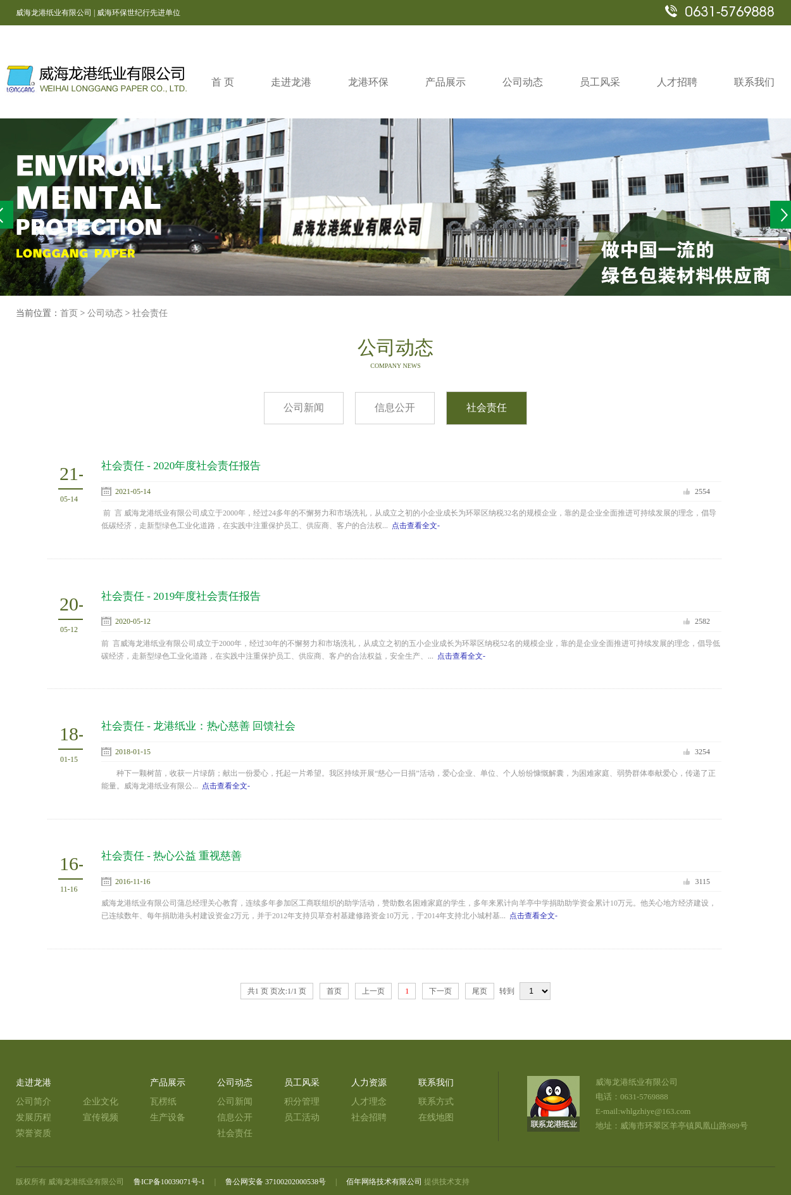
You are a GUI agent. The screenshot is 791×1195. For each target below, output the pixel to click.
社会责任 (150, 313)
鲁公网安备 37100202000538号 (275, 1181)
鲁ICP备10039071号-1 (169, 1181)
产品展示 (167, 1082)
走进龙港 (33, 1082)
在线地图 (436, 1117)
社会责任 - (127, 466)
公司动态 (105, 313)
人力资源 (369, 1082)
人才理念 (369, 1101)
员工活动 (302, 1117)
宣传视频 (100, 1117)
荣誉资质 (33, 1133)
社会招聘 (369, 1117)
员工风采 (302, 1082)
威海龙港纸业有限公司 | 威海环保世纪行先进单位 (98, 12)
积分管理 (302, 1101)
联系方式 (436, 1101)
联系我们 (436, 1082)
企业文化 (100, 1101)
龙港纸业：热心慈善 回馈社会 (224, 726)
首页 (69, 313)
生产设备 (167, 1117)
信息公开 (395, 407)
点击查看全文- (416, 525)
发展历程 (33, 1117)
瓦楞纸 (163, 1101)
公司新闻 (303, 407)
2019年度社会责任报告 (207, 596)
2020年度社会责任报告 (207, 466)
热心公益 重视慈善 (197, 856)
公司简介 (33, 1101)
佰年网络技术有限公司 (384, 1181)
